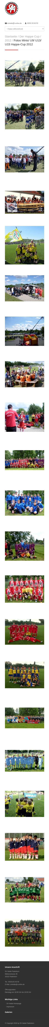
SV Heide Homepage (14, 1003)
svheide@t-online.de (14, 23)
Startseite (11, 36)
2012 (8, 40)
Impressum (10, 1007)
